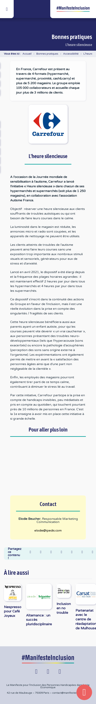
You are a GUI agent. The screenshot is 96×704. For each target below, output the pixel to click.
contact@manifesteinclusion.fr (70, 692)
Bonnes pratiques (47, 53)
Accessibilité (71, 53)
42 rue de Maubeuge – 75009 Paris (28, 692)
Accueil (26, 53)
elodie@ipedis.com (48, 530)
